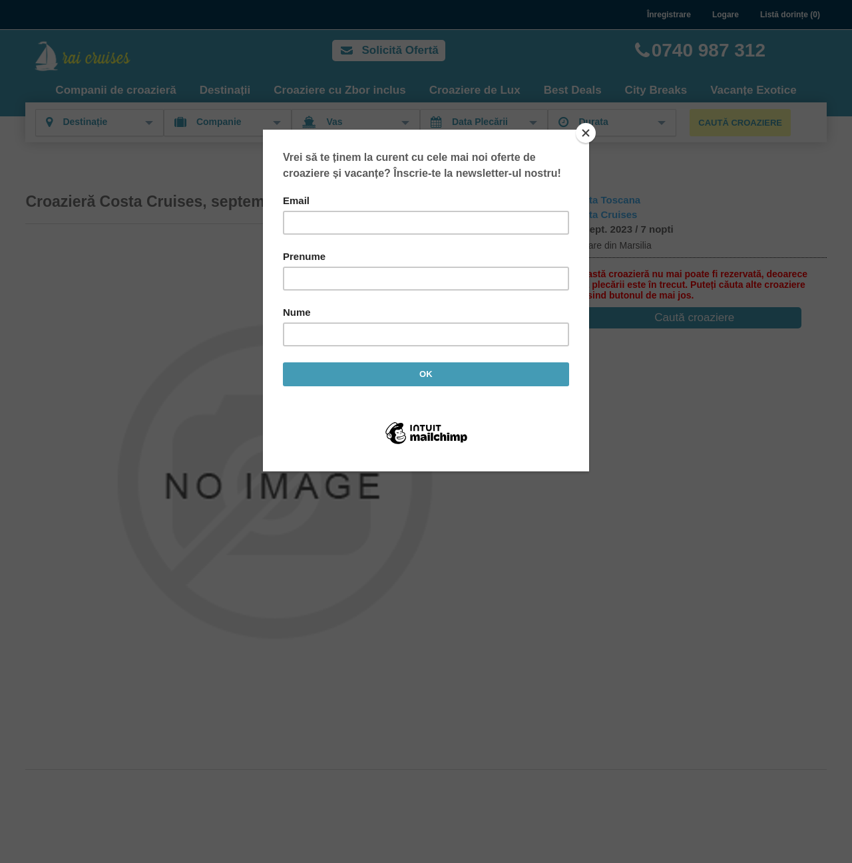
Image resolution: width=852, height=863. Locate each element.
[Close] (586, 133)
